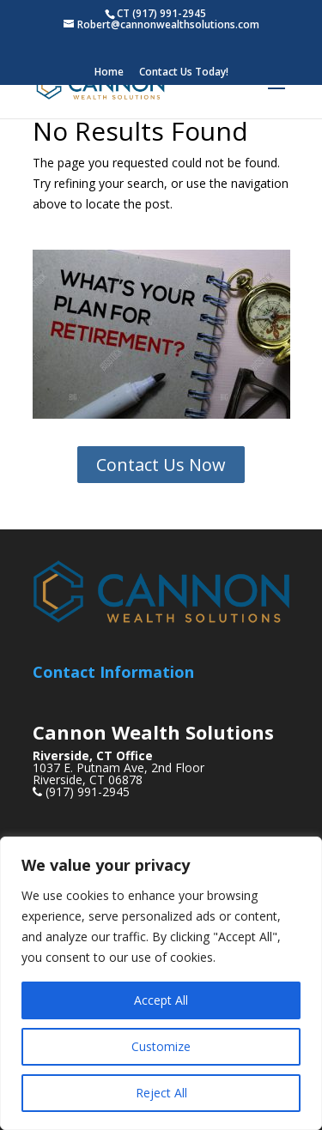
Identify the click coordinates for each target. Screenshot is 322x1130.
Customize (161, 1046)
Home (109, 73)
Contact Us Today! (183, 73)
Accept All (161, 1000)
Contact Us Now (161, 464)
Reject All (161, 1093)
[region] (161, 983)
